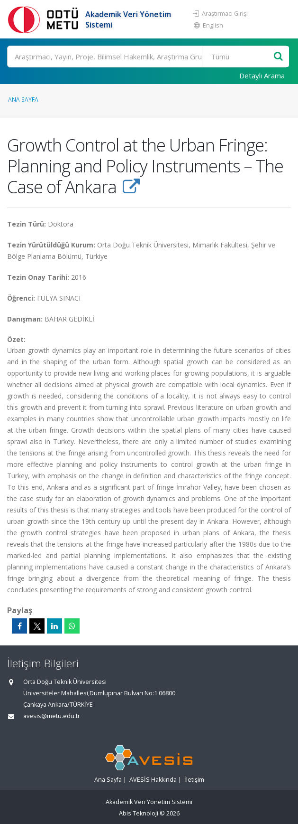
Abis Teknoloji (138, 813)
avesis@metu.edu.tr (51, 716)
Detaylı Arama (262, 75)
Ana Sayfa (23, 99)
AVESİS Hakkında (153, 780)
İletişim (194, 780)
